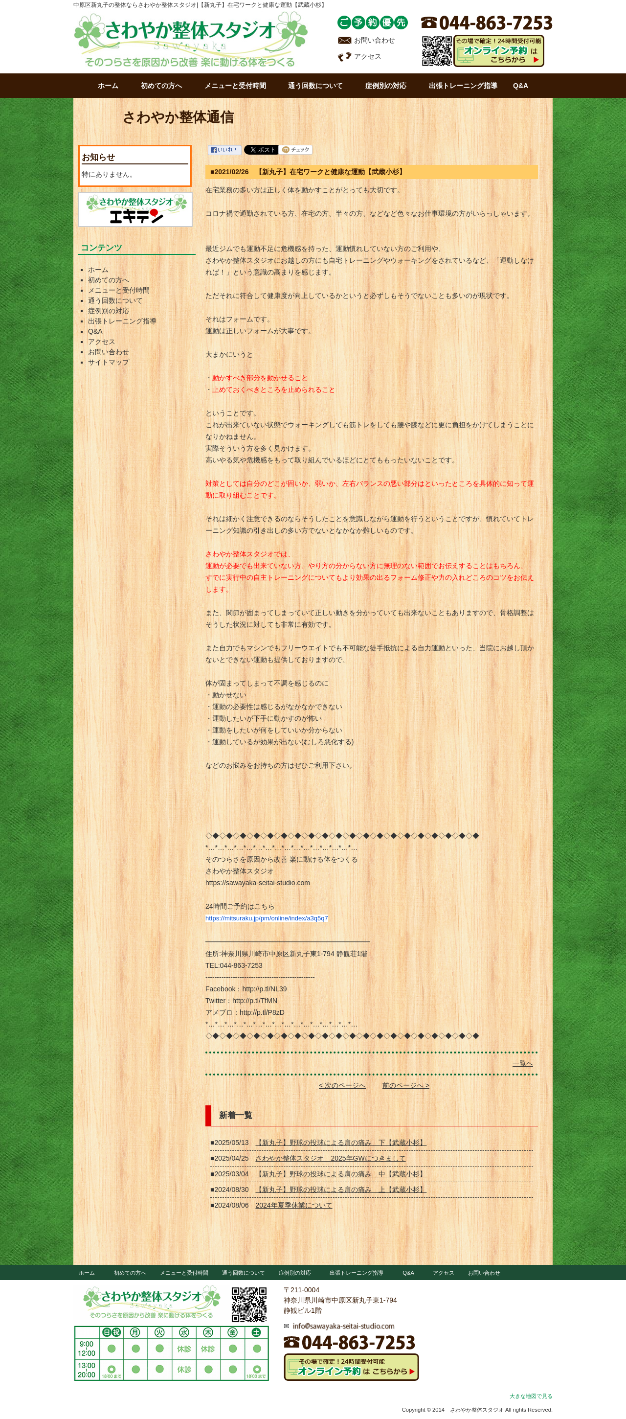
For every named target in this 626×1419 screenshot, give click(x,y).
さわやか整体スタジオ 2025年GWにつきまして (330, 1158)
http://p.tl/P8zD (262, 1012)
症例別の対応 (385, 86)
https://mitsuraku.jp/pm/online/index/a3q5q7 (266, 918)
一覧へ (523, 1063)
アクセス (359, 56)
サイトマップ (108, 362)
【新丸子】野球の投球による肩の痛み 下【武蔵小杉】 (340, 1142)
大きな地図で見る (531, 1396)
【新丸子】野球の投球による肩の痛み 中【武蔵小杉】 (340, 1174)
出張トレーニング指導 (463, 86)
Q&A (520, 86)
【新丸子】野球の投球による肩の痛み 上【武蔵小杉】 (340, 1189)
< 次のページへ (342, 1085)
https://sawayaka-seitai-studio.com (257, 883)
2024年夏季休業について (293, 1205)
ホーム (108, 86)
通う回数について (315, 86)
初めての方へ (161, 86)
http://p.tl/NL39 (264, 989)
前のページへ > (405, 1085)
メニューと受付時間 (235, 86)
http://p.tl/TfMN (254, 1001)
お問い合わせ (366, 40)
